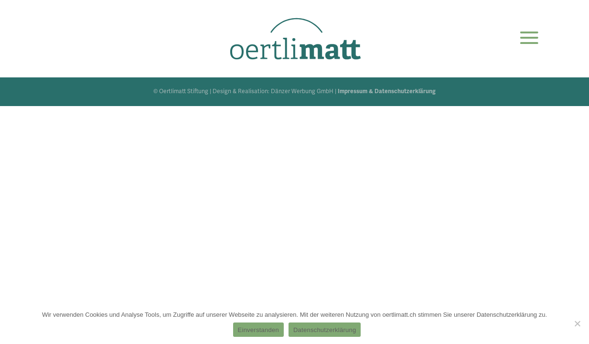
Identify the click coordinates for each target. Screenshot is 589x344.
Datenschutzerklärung (324, 329)
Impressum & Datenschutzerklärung (387, 91)
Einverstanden (258, 329)
